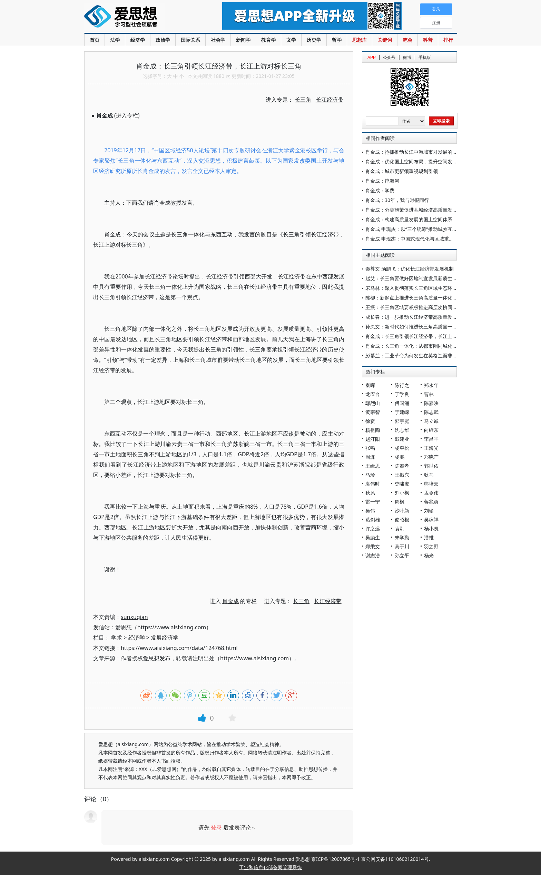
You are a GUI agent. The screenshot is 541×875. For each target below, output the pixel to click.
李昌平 (431, 439)
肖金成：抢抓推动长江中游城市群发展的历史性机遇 (420, 152)
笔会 (407, 40)
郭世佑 (431, 465)
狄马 (429, 474)
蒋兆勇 (431, 501)
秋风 (370, 492)
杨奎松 (402, 448)
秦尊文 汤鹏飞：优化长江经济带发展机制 (409, 268)
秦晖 (370, 385)
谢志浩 (372, 555)
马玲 (370, 474)
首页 (94, 40)
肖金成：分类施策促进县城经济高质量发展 (411, 209)
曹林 (429, 394)
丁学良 (402, 394)
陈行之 (402, 385)
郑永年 (431, 385)
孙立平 (402, 555)
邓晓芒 (431, 457)
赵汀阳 (372, 439)
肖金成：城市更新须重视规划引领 (401, 171)
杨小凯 (431, 528)
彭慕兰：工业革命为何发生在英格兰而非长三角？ (418, 355)
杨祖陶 (372, 430)
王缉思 (372, 465)
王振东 (402, 474)
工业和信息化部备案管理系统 (270, 867)
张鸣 (370, 448)
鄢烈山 (372, 403)
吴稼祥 (431, 519)
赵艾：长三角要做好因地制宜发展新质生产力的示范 (420, 278)
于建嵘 (402, 412)
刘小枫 (402, 492)
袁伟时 (372, 483)
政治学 (163, 40)
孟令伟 (431, 492)
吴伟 (370, 510)
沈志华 (402, 430)
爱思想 (139, 17)
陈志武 (431, 412)
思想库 (359, 40)
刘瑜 (429, 510)
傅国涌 (402, 403)
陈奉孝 (402, 465)
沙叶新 (402, 510)
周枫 (399, 501)
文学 (291, 40)
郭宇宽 (402, 421)
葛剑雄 (372, 519)
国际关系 (190, 40)
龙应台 (372, 394)
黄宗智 (372, 412)
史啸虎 (402, 483)
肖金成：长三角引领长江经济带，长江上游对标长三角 (423, 336)
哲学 (337, 40)
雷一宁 (372, 501)
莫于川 (402, 546)
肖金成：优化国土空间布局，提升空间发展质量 (416, 161)
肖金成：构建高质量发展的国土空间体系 (408, 219)
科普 (428, 40)
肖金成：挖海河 (382, 180)
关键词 (384, 40)
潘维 (429, 537)
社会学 (218, 40)
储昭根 (402, 519)
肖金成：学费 (379, 190)
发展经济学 (164, 637)
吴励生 (372, 537)
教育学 (268, 40)
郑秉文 (372, 546)
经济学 (137, 40)
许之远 (372, 528)
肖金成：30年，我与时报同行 (397, 200)
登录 (216, 827)
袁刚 (399, 528)
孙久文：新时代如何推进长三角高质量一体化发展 (418, 326)
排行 (448, 40)
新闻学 (243, 40)
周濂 (370, 457)
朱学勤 (402, 537)
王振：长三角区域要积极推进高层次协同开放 (413, 307)
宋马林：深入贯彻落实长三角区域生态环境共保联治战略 (425, 288)
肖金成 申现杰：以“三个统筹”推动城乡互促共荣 (416, 229)
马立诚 (431, 421)
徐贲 (370, 421)
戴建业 (402, 439)
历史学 (314, 40)
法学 (115, 40)
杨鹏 (399, 457)
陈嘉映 (431, 403)
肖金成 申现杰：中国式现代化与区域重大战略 (414, 238)
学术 (116, 637)
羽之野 (431, 546)
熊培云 (431, 483)
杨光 (429, 555)
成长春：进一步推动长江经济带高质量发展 (411, 317)
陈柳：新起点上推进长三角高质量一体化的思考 (416, 297)
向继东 (431, 430)
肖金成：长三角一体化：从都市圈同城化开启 (413, 346)
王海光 (431, 448)
